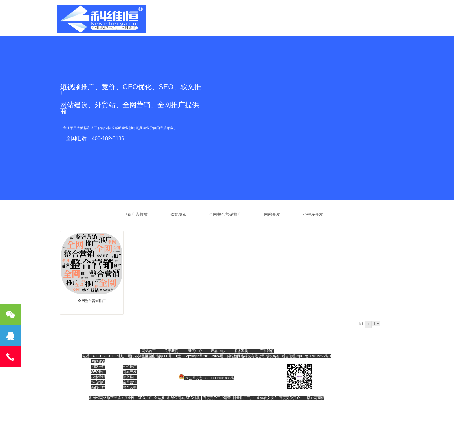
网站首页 (211, 21)
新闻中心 (312, 21)
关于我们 (245, 21)
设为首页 (371, 12)
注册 (357, 12)
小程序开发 (313, 214)
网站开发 (272, 214)
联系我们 (345, 21)
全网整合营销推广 (225, 214)
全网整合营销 (278, 21)
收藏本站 (389, 12)
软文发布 (178, 214)
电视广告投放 (135, 214)
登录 (346, 12)
